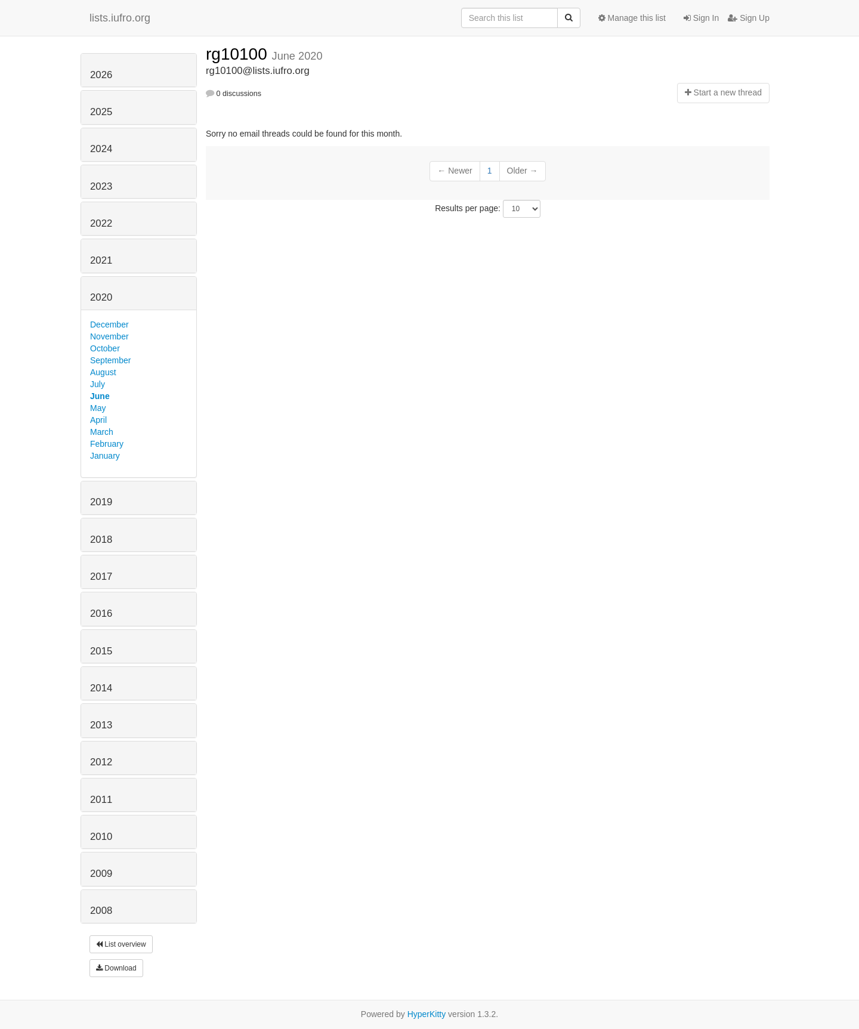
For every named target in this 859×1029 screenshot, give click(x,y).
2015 (101, 651)
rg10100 (239, 54)
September (110, 360)
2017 (101, 576)
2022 (101, 223)
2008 (101, 910)
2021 (101, 260)
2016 (101, 613)
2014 (101, 688)
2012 (101, 762)
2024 (101, 148)
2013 (101, 725)
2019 (101, 502)
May (98, 408)
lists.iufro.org (119, 18)
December (109, 324)
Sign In (701, 18)
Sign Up (749, 18)
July (97, 384)
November (109, 336)
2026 (101, 75)
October (105, 348)
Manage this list (632, 18)
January (105, 456)
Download (116, 968)
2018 (101, 539)
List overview (121, 944)
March (101, 432)
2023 (101, 186)
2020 (101, 297)
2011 (101, 799)
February (106, 444)
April (98, 420)
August (103, 372)
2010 (101, 836)
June (100, 396)
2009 (101, 873)
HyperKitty (426, 1014)
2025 (101, 112)
